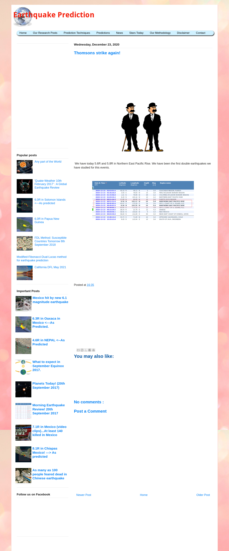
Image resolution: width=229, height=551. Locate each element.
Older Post (203, 495)
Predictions (103, 32)
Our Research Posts (45, 32)
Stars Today (136, 32)
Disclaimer (183, 32)
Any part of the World (48, 161)
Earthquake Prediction (53, 14)
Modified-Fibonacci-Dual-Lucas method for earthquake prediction (41, 258)
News (119, 32)
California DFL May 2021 (50, 267)
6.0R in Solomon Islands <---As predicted (50, 201)
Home (23, 32)
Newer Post (83, 495)
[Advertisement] (143, 75)
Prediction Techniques (77, 32)
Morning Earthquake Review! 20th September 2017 (48, 409)
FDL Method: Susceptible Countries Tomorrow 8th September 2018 (50, 241)
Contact (200, 32)
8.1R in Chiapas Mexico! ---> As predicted (44, 452)
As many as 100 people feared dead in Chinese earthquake (49, 474)
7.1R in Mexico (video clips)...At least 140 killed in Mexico (49, 431)
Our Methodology (160, 32)
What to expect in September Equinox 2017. (48, 366)
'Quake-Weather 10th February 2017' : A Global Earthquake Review (51, 184)
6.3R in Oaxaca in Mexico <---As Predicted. (46, 322)
